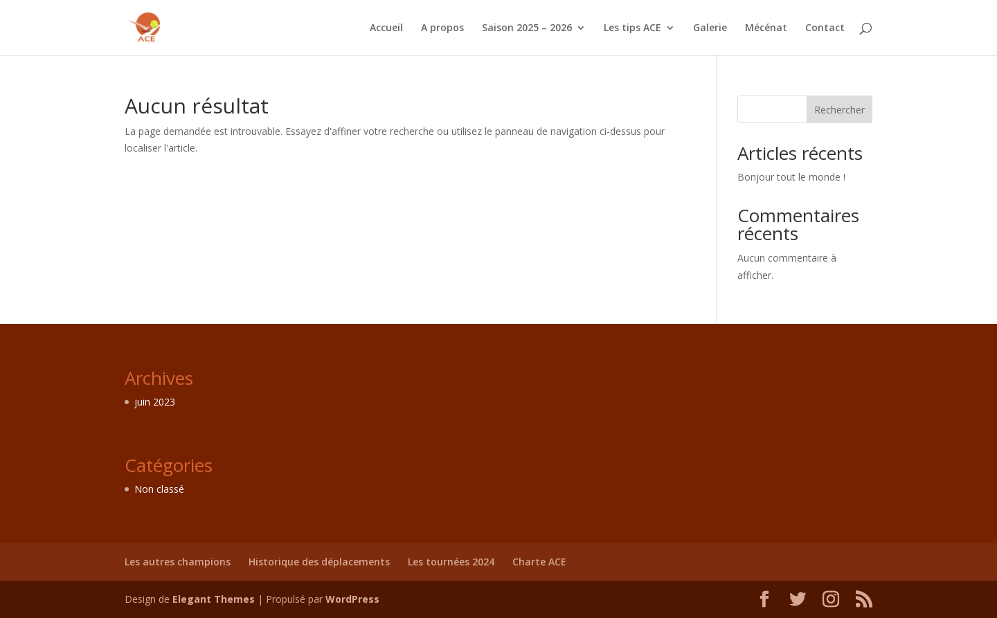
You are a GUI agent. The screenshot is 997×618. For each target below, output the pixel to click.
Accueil (386, 28)
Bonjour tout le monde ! (791, 176)
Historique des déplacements (319, 561)
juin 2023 (154, 401)
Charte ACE (539, 561)
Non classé (159, 489)
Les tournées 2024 (451, 561)
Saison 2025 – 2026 (527, 28)
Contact (825, 28)
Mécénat (766, 28)
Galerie (710, 28)
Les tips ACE (632, 28)
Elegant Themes (213, 599)
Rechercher (839, 109)
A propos (442, 28)
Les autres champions (178, 561)
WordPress (352, 599)
